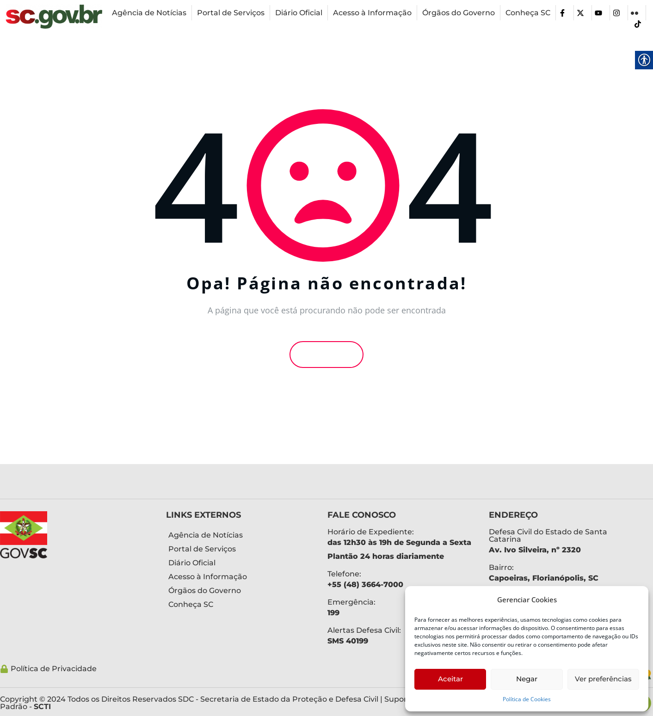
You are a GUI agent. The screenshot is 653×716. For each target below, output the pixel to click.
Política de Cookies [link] (527, 699)
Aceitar (450, 678)
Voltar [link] (326, 354)
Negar (526, 678)
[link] (54, 17)
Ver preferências (603, 678)
